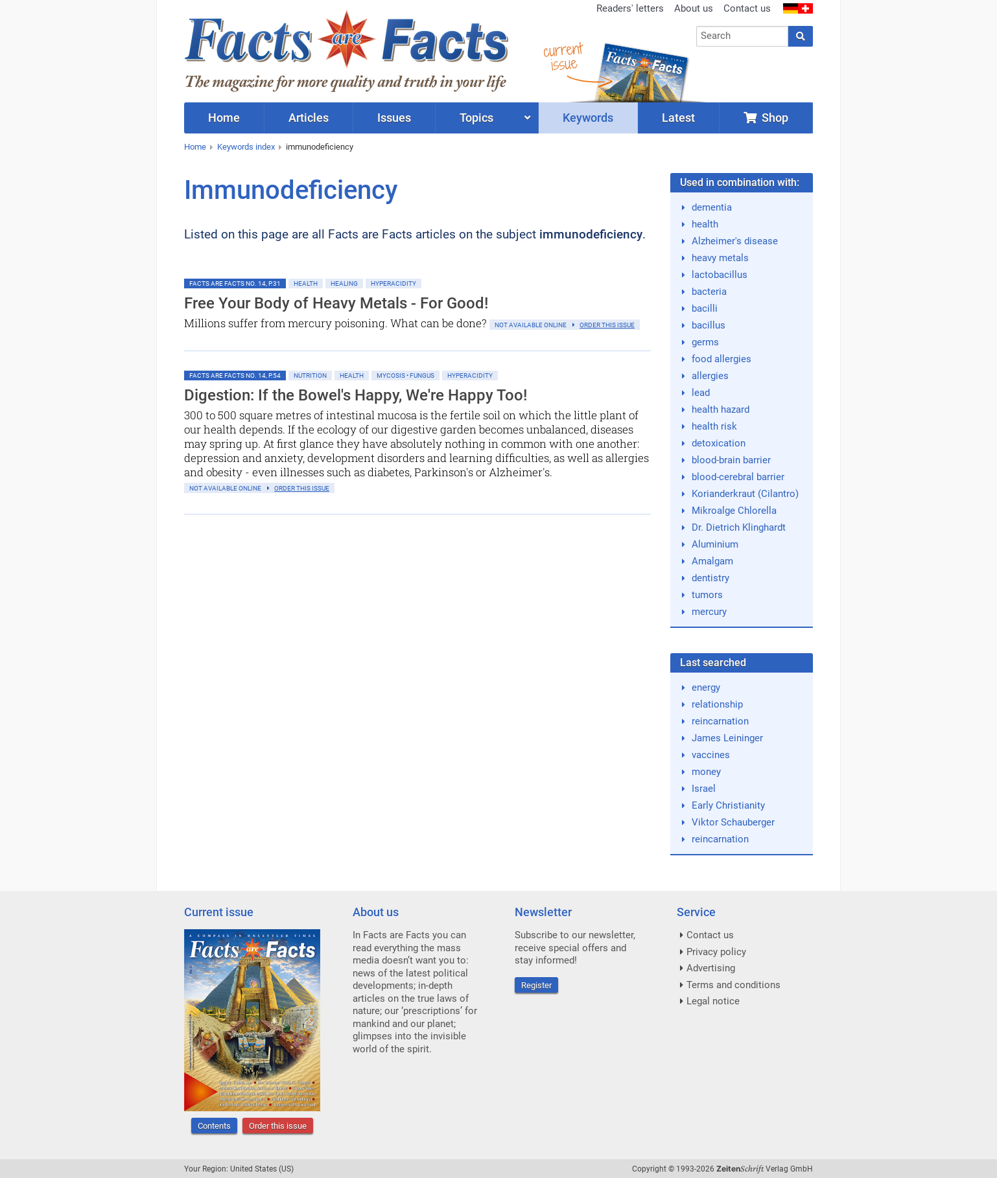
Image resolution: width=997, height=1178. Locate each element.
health (705, 224)
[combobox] (742, 36)
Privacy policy (716, 952)
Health (306, 283)
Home (195, 147)
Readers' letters (630, 8)
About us (693, 8)
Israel (704, 788)
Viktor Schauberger (733, 822)
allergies (710, 376)
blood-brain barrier (731, 460)
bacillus (708, 325)
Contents (214, 1126)
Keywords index (246, 147)
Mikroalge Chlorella (734, 510)
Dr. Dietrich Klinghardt (739, 527)
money (706, 772)
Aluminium (715, 544)
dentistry (710, 578)
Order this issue (278, 1126)
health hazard (720, 409)
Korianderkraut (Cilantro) (745, 494)
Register (536, 985)
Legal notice (713, 1001)
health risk (714, 426)
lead (701, 392)
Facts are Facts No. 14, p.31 (235, 283)
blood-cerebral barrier (738, 477)
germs (705, 342)
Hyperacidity (393, 283)
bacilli (705, 308)
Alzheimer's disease (735, 241)
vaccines (711, 755)
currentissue (563, 57)
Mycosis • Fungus (405, 375)
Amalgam (712, 561)
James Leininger (727, 738)
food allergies (721, 359)
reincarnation (720, 721)
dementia (712, 207)
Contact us (747, 8)
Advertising (710, 968)
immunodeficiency (319, 147)
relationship (717, 704)
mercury (709, 612)
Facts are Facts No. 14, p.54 (235, 375)
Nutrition (310, 375)
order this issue (607, 325)
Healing (344, 283)
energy (706, 687)
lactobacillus (719, 275)
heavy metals (720, 258)
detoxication (718, 443)
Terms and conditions (733, 985)
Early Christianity (728, 805)
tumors (707, 595)
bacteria (709, 291)
